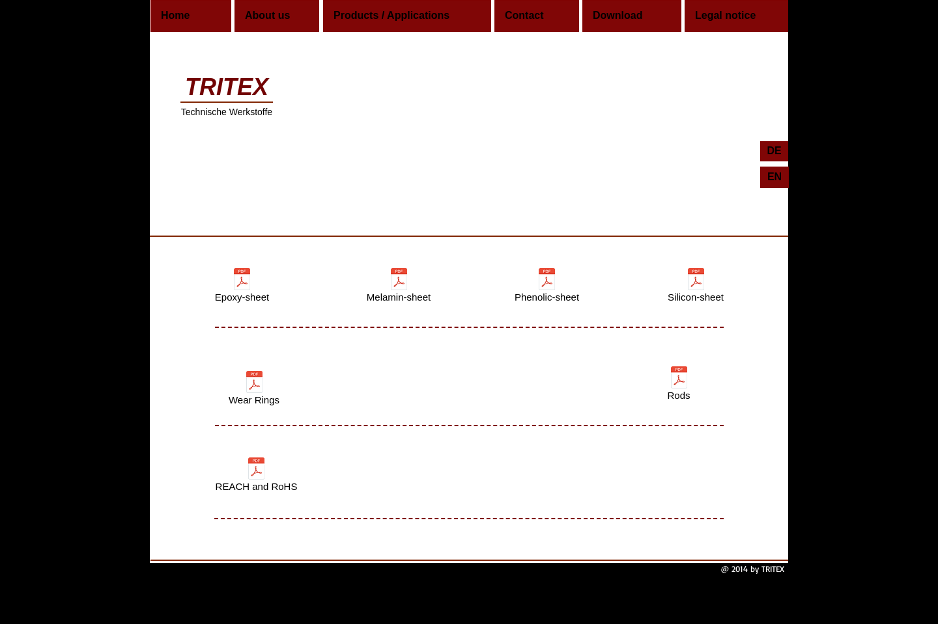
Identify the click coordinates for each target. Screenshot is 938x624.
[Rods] (679, 385)
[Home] (190, 16)
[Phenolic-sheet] (547, 287)
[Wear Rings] (254, 390)
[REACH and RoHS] (256, 476)
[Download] (631, 16)
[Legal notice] (736, 16)
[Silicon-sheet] (696, 287)
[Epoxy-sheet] (242, 287)
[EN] (774, 177)
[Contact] (536, 16)
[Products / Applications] (407, 16)
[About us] (276, 16)
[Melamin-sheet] (399, 287)
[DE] (774, 151)
